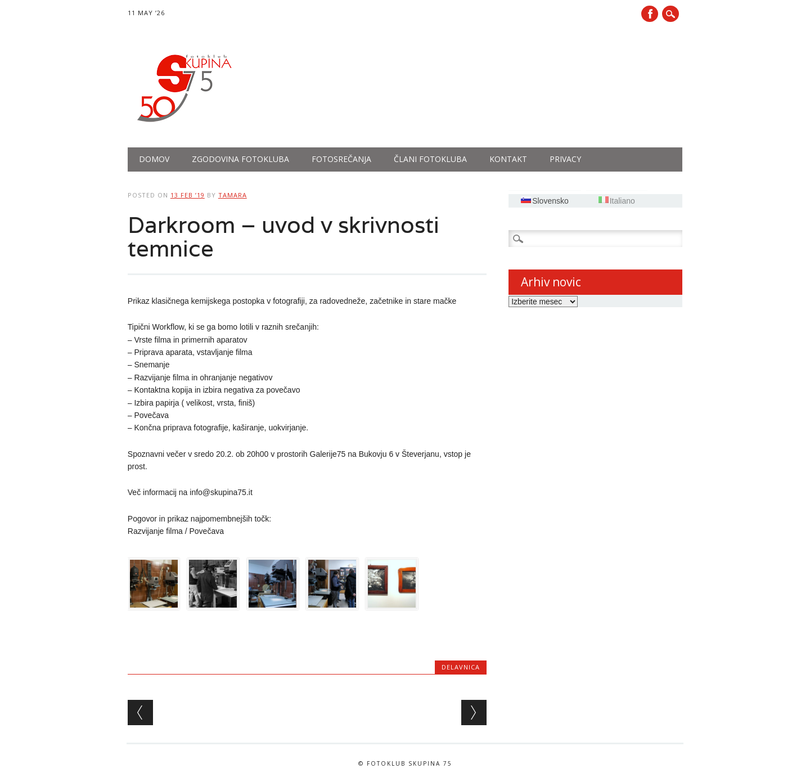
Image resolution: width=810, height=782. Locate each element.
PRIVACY (565, 159)
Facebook (649, 14)
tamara (232, 195)
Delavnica (461, 667)
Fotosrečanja (341, 159)
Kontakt (508, 159)
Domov (154, 159)
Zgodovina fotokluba (240, 159)
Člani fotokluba (430, 159)
